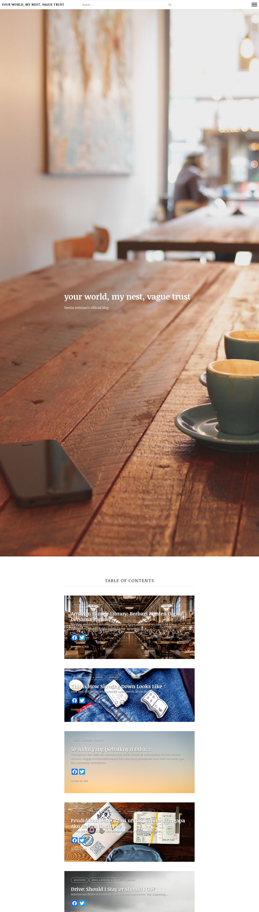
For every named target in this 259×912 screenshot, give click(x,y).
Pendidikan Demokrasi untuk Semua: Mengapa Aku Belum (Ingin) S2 (119, 824)
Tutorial (114, 604)
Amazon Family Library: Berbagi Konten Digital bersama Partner (122, 616)
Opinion (131, 812)
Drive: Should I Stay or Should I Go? (116, 890)
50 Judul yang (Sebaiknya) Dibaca (114, 749)
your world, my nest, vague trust (33, 4)
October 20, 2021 (79, 781)
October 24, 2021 (79, 709)
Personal (114, 677)
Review (131, 881)
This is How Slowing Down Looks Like (119, 686)
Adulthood (80, 812)
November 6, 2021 (80, 646)
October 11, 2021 (79, 850)
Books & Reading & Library (88, 604)
